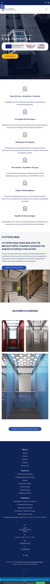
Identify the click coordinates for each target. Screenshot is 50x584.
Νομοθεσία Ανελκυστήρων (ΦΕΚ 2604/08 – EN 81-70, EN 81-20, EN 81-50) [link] (25, 517)
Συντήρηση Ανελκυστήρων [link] (25, 504)
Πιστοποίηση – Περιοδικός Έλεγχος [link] (25, 511)
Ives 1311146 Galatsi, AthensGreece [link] (25, 529)
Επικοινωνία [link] (10, 56)
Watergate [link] (34, 564)
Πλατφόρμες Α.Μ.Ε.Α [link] (25, 493)
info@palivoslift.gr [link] (25, 543)
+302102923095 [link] (25, 549)
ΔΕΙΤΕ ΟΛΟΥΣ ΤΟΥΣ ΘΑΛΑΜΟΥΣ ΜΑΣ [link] (25, 429)
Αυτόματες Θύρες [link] (25, 486)
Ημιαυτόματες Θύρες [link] (25, 483)
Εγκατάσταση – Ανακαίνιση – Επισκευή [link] (25, 501)
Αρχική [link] (25, 453)
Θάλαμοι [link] (25, 480)
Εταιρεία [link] (25, 456)
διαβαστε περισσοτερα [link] (14, 267)
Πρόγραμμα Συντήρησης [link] (25, 507)
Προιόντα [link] (25, 459)
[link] (2, 6)
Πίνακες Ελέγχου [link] (25, 490)
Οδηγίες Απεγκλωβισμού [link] (25, 514)
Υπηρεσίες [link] (25, 462)
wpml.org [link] (15, 579)
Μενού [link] (25, 450)
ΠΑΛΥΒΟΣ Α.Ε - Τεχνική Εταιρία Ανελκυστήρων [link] (30, 562)
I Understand (40, 582)
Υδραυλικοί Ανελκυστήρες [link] (25, 474)
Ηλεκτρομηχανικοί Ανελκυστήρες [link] (25, 477)
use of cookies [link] (30, 582)
